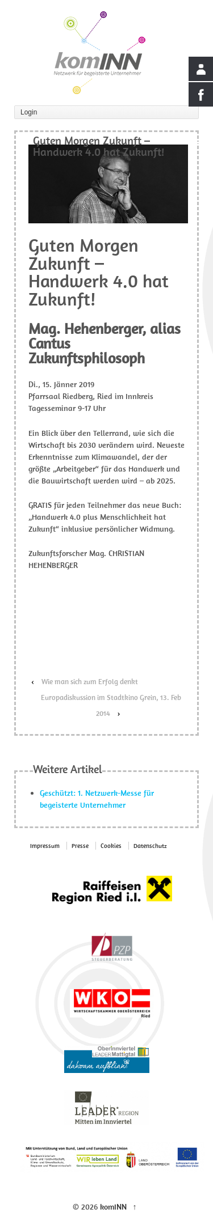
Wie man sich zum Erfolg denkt (89, 681)
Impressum (45, 846)
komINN (113, 1207)
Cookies (111, 846)
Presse (80, 846)
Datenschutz (150, 846)
